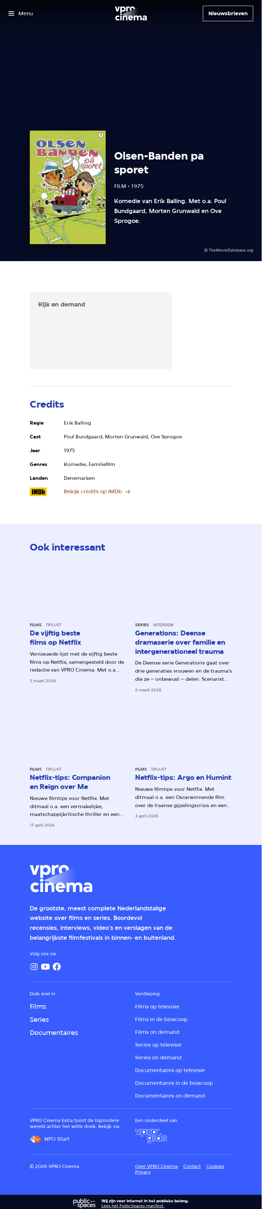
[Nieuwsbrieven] (228, 13)
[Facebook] (56, 966)
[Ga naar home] (131, 13)
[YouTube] (45, 966)
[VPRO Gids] (151, 1136)
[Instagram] (34, 966)
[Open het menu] (20, 13)
